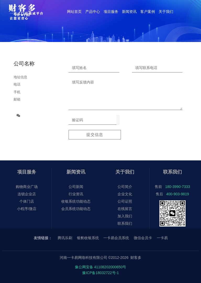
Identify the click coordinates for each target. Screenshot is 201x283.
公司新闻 (76, 187)
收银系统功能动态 (76, 201)
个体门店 (26, 201)
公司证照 (125, 201)
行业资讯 (76, 194)
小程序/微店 (26, 209)
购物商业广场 (27, 187)
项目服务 (26, 172)
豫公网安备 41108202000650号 (100, 267)
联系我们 (125, 223)
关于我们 (124, 172)
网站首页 (74, 11)
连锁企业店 (27, 194)
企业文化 (125, 194)
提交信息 (94, 134)
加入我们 (125, 216)
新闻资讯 (75, 172)
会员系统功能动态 (76, 209)
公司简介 (125, 187)
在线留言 (125, 209)
